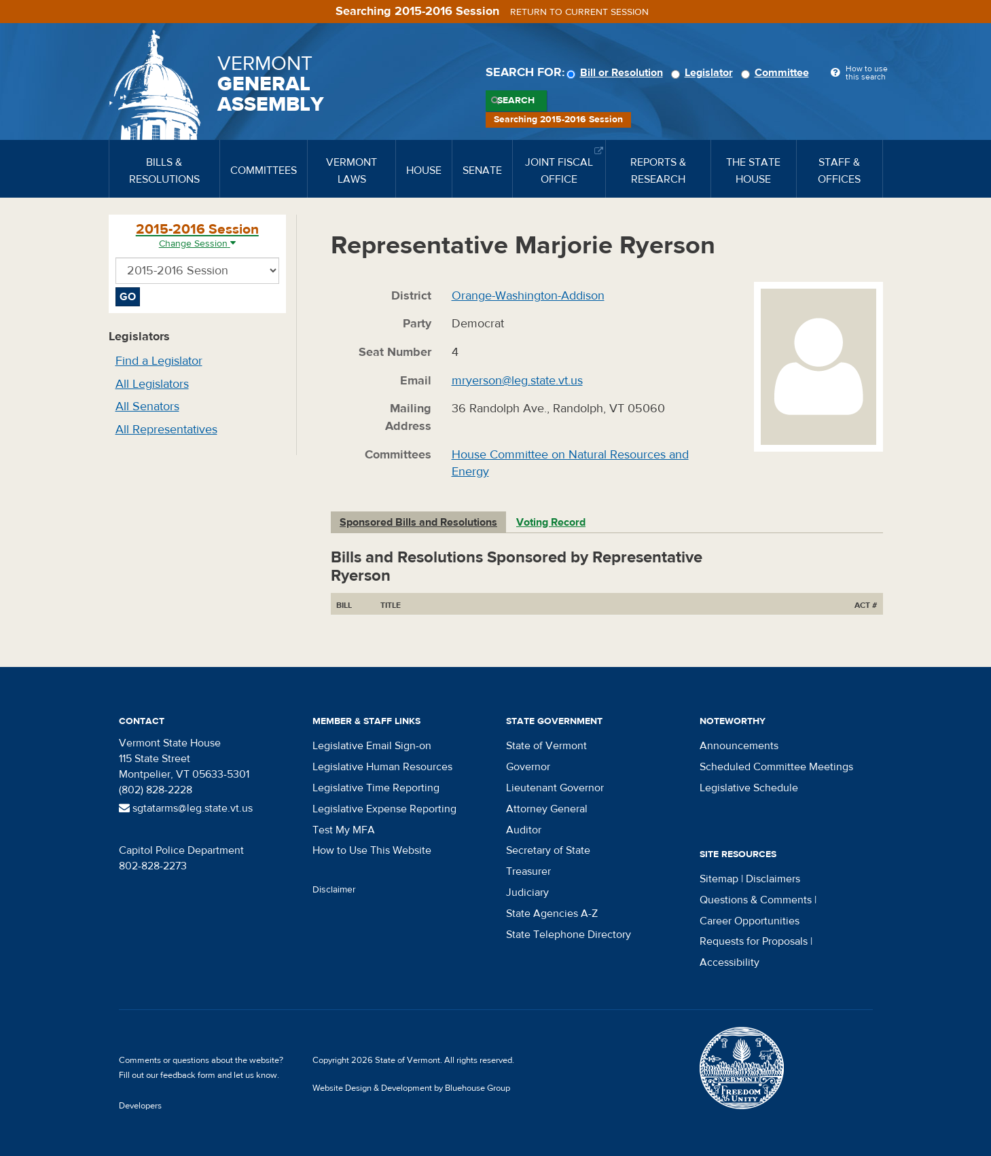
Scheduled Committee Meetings (776, 767)
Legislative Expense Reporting (384, 809)
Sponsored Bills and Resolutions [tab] (418, 522)
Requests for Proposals (754, 941)
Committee (777, 72)
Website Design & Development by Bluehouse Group (411, 1088)
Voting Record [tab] (550, 522)
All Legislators (152, 384)
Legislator (704, 72)
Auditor (523, 830)
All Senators (147, 406)
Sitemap (719, 879)
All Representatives (166, 429)
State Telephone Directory (568, 934)
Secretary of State (548, 850)
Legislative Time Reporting (375, 788)
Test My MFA (343, 830)
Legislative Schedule (749, 788)
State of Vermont (546, 746)
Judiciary (527, 892)
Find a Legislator (158, 361)
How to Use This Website (371, 850)
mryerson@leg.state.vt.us (517, 381)
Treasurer (528, 871)
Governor (528, 767)
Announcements (739, 746)
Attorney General (547, 809)
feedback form (187, 1075)
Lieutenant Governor (555, 788)
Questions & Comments (756, 900)
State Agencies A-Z (552, 913)
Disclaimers (773, 879)
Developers (140, 1105)
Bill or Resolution (617, 72)
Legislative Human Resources (382, 767)
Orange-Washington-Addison (528, 296)
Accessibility (729, 962)
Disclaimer (334, 890)
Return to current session (579, 12)
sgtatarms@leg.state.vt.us (186, 808)
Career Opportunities (749, 921)
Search (516, 100)
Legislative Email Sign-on (371, 746)
